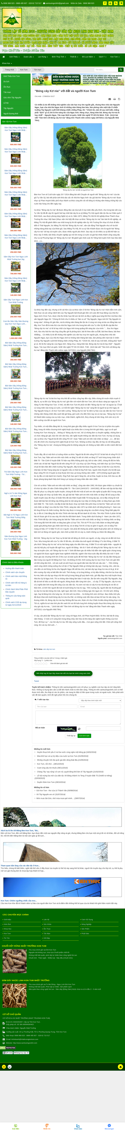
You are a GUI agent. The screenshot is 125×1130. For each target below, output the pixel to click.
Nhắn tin (46, 1129)
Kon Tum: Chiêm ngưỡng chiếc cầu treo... (19, 960)
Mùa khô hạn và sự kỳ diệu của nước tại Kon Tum (57, 815)
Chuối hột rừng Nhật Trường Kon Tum (24, 1005)
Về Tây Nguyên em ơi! (45, 854)
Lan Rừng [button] (43, 57)
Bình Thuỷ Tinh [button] (59, 57)
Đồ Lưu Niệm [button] (88, 57)
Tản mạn (7, 92)
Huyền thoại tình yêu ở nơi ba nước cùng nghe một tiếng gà (61, 811)
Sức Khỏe (47, 983)
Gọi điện (15, 1129)
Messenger (109, 1129)
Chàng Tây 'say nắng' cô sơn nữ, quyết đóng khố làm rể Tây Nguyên (65, 831)
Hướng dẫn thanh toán (14, 568)
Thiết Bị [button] (74, 57)
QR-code (7, 1112)
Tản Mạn (47, 993)
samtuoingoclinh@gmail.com (57, 3)
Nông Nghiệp (86, 983)
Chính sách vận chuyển (15, 572)
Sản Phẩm (85, 988)
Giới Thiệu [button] (14, 57)
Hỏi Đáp (47, 997)
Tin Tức (7, 997)
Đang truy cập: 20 (21, 1112)
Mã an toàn (40, 787)
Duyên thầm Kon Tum (46, 841)
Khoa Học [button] (7, 64)
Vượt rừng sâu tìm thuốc (47, 827)
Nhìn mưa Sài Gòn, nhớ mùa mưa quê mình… (55, 858)
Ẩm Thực (47, 988)
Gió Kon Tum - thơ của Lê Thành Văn (51, 850)
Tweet (36, 740)
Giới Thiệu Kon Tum (12, 76)
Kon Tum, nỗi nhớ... (45, 823)
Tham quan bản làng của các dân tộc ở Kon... (20, 925)
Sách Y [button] (103, 57)
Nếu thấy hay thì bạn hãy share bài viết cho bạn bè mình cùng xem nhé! (63, 733)
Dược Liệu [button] (29, 57)
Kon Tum (7, 993)
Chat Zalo (78, 1129)
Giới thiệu (7, 979)
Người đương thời (11, 114)
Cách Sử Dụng (87, 979)
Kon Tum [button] (115, 57)
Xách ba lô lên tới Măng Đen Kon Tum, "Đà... (20, 890)
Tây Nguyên (8, 108)
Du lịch (6, 81)
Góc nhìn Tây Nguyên (12, 98)
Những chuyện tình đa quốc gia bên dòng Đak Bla (57, 819)
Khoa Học (7, 988)
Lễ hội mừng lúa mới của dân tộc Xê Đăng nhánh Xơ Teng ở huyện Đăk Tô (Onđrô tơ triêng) (74, 835)
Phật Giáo (85, 993)
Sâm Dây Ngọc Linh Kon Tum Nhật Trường (26, 1040)
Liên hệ (46, 979)
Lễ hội (6, 103)
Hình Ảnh (7, 983)
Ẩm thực (7, 87)
